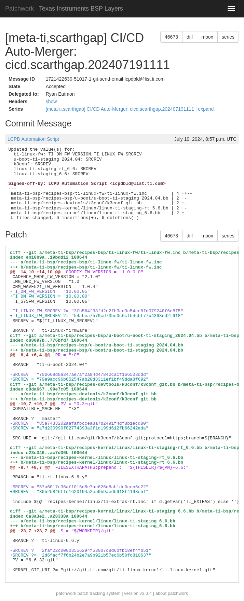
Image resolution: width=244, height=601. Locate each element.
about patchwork (171, 593)
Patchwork (19, 8)
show (51, 101)
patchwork (66, 593)
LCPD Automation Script (33, 139)
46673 (171, 37)
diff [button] (190, 37)
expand (206, 109)
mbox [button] (207, 37)
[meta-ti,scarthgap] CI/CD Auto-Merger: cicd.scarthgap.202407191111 (120, 109)
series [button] (228, 37)
